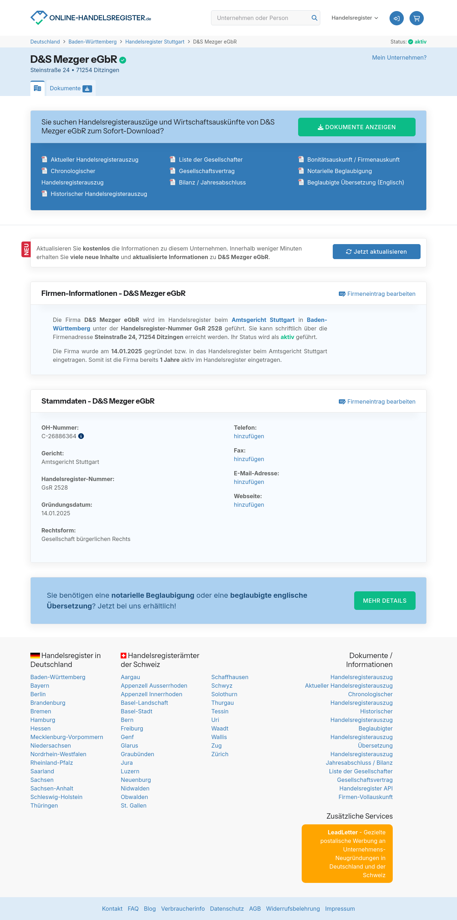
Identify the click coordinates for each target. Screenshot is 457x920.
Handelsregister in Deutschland (65, 660)
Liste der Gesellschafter (206, 159)
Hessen (40, 728)
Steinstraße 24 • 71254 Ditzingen (74, 70)
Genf (127, 736)
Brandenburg (47, 702)
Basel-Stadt (136, 711)
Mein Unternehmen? (399, 57)
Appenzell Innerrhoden (151, 694)
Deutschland (45, 42)
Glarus (129, 745)
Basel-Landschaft (144, 702)
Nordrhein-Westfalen (58, 754)
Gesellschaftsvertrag (202, 171)
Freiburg (132, 728)
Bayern (39, 685)
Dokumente (73, 88)
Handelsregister (352, 17)
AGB (255, 908)
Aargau (130, 677)
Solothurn (224, 694)
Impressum (340, 908)
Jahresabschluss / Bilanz (359, 762)
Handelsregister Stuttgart (155, 42)
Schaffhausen (229, 677)
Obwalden (134, 796)
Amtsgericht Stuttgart (263, 319)
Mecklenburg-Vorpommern (66, 736)
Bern (127, 719)
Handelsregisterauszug (362, 677)
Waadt (219, 728)
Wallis (219, 736)
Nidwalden (135, 788)
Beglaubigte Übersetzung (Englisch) (351, 182)
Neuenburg (136, 779)
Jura (127, 762)
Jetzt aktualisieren (376, 251)
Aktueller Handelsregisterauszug (90, 159)
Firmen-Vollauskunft (365, 796)
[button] (417, 18)
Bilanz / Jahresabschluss (208, 182)
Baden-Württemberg (93, 42)
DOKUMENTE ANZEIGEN (357, 127)
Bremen (40, 711)
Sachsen (42, 779)
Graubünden (137, 754)
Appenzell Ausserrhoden (154, 685)
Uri (215, 719)
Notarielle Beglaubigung (335, 171)
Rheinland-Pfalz (51, 762)
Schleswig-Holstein (56, 796)
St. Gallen (133, 805)
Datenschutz (227, 908)
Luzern (130, 771)
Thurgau (222, 702)
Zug (216, 745)
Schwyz (222, 685)
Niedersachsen (50, 745)
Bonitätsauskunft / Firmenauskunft (349, 159)
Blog (150, 908)
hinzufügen (249, 436)
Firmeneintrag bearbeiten (377, 293)
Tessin (220, 711)
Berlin (38, 694)
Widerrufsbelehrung (293, 908)
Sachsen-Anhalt (51, 788)
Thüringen (44, 805)
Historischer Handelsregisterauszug (94, 193)
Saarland (42, 771)
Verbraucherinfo (183, 908)
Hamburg (42, 719)
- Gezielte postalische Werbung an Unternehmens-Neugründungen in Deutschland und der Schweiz (353, 854)
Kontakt (112, 908)
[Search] (265, 17)
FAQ (133, 908)
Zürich (219, 754)
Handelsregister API (366, 788)
